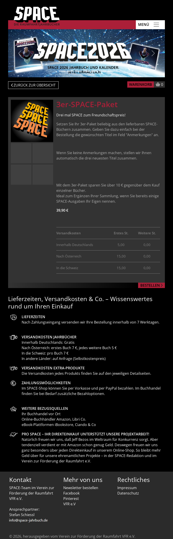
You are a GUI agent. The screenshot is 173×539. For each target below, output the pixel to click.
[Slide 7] (110, 71)
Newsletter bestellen (80, 487)
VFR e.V (69, 503)
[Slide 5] (94, 71)
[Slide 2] (70, 71)
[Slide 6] (102, 71)
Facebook (71, 493)
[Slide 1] (62, 71)
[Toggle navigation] (156, 24)
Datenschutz (128, 493)
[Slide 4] (86, 71)
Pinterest (71, 498)
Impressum (127, 487)
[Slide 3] (78, 71)
